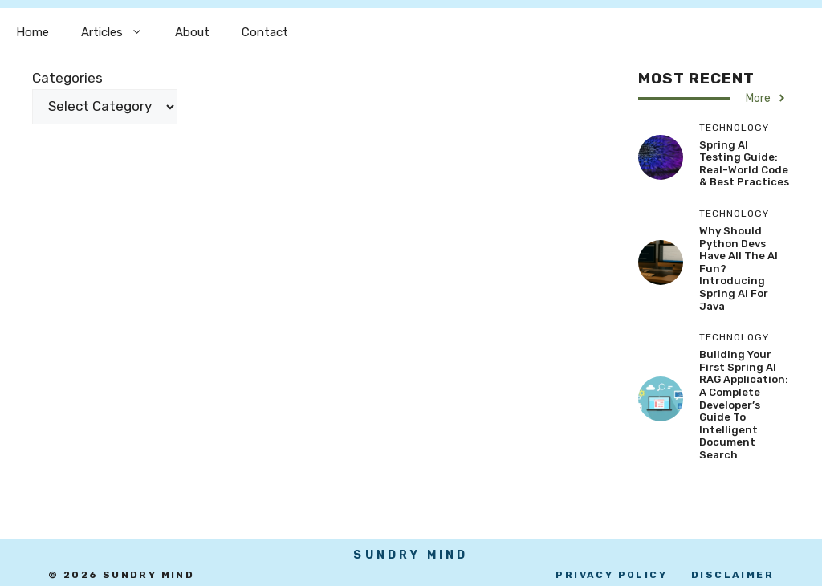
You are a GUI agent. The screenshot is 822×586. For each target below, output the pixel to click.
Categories (67, 78)
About (192, 32)
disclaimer (732, 574)
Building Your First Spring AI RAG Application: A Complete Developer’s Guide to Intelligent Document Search (743, 404)
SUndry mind (410, 555)
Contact (265, 32)
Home (32, 32)
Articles (120, 32)
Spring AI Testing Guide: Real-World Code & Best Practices (744, 164)
